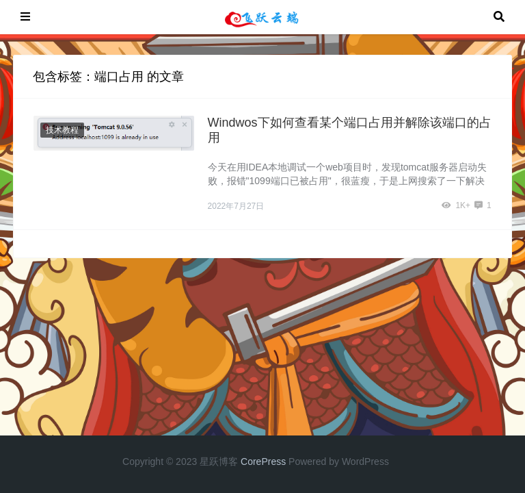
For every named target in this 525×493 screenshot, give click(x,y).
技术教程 (62, 130)
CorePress (263, 461)
